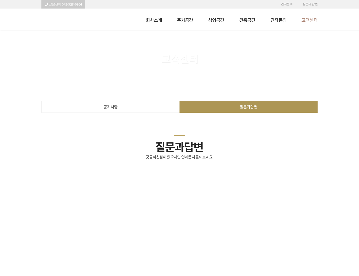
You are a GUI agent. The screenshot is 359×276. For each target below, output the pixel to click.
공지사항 (110, 107)
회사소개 (154, 20)
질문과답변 (248, 107)
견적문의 (286, 4)
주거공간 (185, 20)
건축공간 (247, 20)
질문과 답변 (310, 4)
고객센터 (310, 20)
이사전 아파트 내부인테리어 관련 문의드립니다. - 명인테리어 (63, 19)
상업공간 (216, 20)
